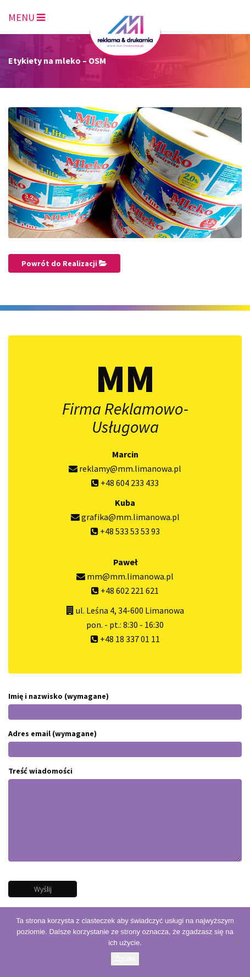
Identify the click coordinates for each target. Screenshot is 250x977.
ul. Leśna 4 (95, 610)
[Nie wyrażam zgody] (236, 942)
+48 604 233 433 (125, 482)
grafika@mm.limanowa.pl (125, 516)
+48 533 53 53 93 (125, 531)
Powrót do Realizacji (64, 263)
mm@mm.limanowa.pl (125, 576)
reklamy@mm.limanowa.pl (125, 468)
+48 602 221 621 (125, 590)
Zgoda (125, 958)
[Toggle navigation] (26, 15)
